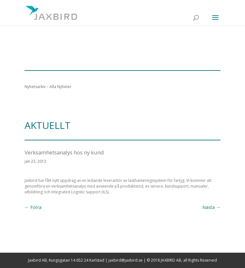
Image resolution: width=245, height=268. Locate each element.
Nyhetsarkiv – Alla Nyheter (48, 86)
